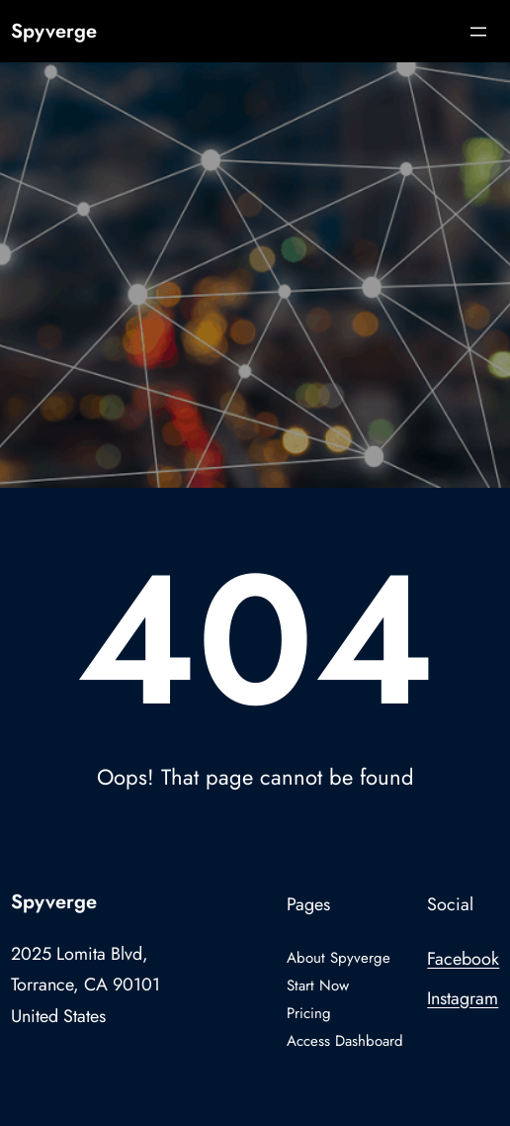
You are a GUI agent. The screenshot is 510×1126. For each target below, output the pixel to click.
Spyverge (54, 31)
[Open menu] (478, 31)
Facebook (463, 959)
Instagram (462, 998)
